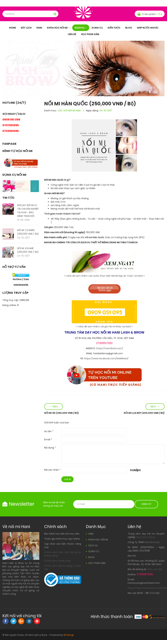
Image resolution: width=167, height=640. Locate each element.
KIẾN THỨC (114, 27)
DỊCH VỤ (79, 27)
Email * (48, 439)
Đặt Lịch (26, 27)
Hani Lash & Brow (145, 537)
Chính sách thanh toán (57, 560)
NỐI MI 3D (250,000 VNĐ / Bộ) (61, 413)
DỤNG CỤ (97, 27)
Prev (55, 406)
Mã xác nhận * (52, 469)
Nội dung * (50, 447)
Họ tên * (48, 431)
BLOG (128, 27)
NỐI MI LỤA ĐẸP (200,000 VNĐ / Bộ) (144, 413)
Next (153, 406)
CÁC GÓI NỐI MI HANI (69, 110)
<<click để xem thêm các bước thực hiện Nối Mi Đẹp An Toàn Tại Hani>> (104, 275)
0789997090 (104, 343)
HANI (39, 27)
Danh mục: (50, 110)
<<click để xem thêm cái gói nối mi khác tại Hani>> (104, 326)
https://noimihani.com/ (109, 348)
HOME (12, 27)
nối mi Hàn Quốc (94, 237)
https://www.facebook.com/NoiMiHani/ (106, 358)
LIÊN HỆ (72, 34)
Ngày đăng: (92, 110)
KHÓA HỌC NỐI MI (57, 27)
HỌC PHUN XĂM (90, 34)
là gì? (66, 179)
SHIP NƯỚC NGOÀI (147, 27)
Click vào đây (154, 569)
